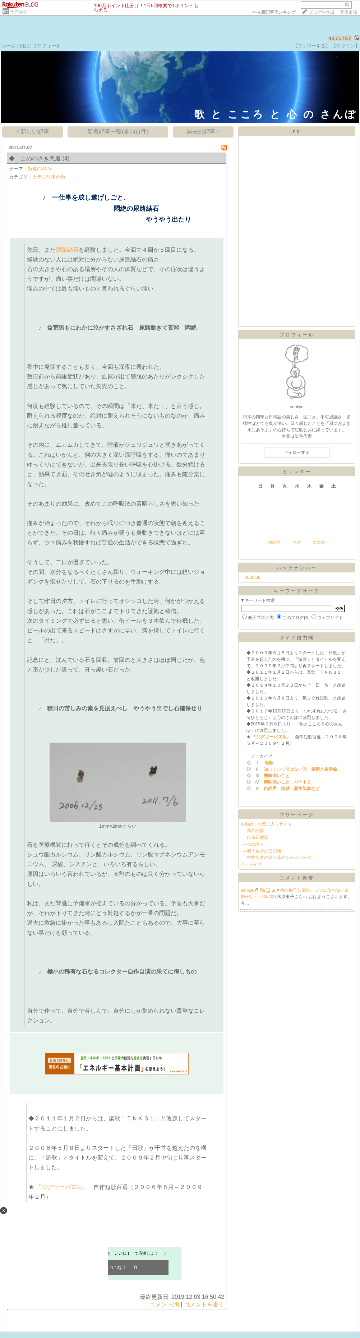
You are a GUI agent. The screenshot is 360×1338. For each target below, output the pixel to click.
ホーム (9, 45)
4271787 (340, 38)
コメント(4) (164, 1304)
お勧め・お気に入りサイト (266, 824)
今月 (297, 542)
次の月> (320, 542)
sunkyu (247, 890)
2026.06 (252, 577)
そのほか (18, 11)
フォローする (297, 452)
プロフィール (47, 45)
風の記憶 (255, 830)
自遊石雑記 (257, 837)
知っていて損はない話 (298, 769)
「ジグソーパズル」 (60, 1187)
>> (274, 12)
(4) (66, 158)
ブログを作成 (321, 12)
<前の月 (274, 542)
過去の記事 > (203, 132)
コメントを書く (204, 1304)
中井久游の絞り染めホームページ (279, 857)
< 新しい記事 (32, 132)
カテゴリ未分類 (48, 177)
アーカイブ (251, 864)
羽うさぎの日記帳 (264, 851)
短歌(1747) (39, 168)
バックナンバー (297, 568)
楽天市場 (348, 12)
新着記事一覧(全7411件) (117, 132)
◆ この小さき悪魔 (35, 158)
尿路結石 (67, 250)
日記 (24, 45)
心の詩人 (255, 844)
